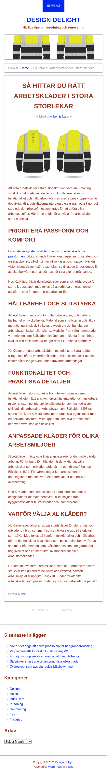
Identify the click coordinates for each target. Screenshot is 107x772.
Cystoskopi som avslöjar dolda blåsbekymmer (42, 666)
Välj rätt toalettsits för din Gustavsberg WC (39, 651)
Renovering (18, 709)
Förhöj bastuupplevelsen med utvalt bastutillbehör (44, 656)
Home (24, 68)
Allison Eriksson (60, 116)
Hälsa (14, 694)
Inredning (16, 704)
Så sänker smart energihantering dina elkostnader (45, 661)
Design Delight (53, 19)
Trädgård (16, 719)
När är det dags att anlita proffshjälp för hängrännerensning (51, 646)
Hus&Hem (17, 699)
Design (15, 688)
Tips (23, 594)
